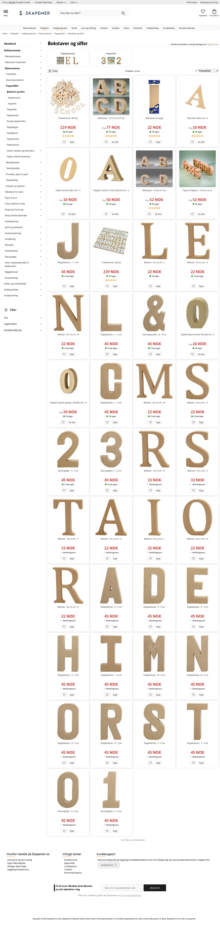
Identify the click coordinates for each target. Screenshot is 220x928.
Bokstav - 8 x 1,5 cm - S (197, 402)
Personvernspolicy (73, 872)
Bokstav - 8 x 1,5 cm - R (68, 607)
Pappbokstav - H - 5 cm (68, 675)
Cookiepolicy (70, 866)
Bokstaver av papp (154, 118)
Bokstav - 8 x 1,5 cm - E (197, 262)
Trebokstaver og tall (111, 262)
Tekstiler (104, 28)
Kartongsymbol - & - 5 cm (154, 334)
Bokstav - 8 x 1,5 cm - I (154, 539)
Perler (126, 28)
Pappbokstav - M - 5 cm (154, 675)
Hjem (4, 33)
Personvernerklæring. (131, 895)
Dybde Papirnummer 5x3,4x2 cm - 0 (197, 334)
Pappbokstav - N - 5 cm (197, 675)
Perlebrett (138, 28)
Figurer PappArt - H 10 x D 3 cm (197, 190)
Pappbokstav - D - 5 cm (154, 607)
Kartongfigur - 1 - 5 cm (111, 811)
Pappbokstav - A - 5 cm (111, 607)
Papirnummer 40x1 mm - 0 (68, 190)
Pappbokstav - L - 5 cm (111, 334)
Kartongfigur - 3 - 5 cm (111, 471)
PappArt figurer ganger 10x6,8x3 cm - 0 (68, 402)
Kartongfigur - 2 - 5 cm (68, 471)
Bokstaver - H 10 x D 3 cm (154, 190)
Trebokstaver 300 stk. (68, 118)
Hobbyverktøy (153, 28)
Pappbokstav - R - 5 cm (111, 743)
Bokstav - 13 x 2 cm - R (154, 471)
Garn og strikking (88, 28)
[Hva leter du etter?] (93, 13)
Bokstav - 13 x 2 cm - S (197, 471)
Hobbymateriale (60, 28)
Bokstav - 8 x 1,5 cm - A (111, 539)
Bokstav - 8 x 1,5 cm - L (154, 262)
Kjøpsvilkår (69, 863)
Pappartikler (212, 44)
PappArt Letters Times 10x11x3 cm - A (111, 190)
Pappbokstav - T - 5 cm (197, 743)
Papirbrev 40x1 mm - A (197, 118)
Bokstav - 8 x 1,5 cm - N (68, 334)
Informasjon (192, 2)
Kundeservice (70, 860)
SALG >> (74, 2)
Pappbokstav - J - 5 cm (68, 262)
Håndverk (44, 28)
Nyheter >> (61, 2)
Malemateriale (29, 28)
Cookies (68, 869)
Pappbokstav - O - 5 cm (68, 743)
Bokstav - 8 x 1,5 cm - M (154, 402)
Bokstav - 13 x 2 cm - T (68, 539)
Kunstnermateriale (187, 28)
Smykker (116, 28)
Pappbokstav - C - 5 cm (111, 402)
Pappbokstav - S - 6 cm (154, 743)
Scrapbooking (169, 28)
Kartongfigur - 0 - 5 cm (68, 811)
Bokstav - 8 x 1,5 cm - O (197, 539)
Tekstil (74, 28)
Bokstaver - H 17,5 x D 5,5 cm (111, 118)
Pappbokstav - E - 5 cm (197, 607)
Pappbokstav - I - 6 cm (111, 675)
